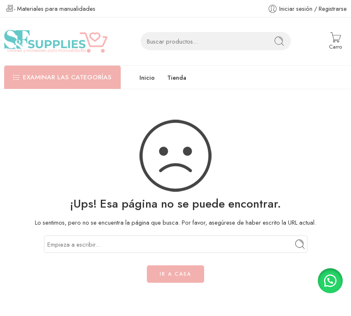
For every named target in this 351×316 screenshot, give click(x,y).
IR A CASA (175, 274)
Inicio (147, 77)
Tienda (176, 77)
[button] (330, 280)
